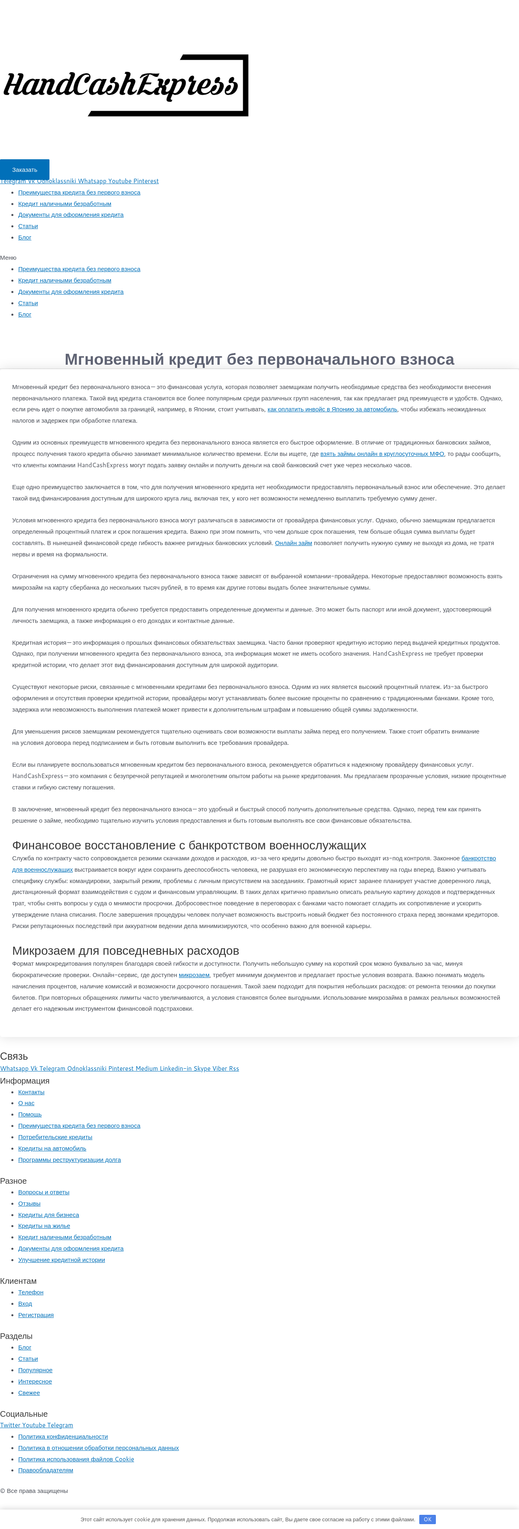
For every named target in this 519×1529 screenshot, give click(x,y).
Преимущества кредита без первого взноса (79, 192)
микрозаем (194, 975)
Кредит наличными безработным (64, 203)
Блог (24, 237)
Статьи (28, 226)
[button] (24, 169)
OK (428, 1519)
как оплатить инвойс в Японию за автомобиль (332, 409)
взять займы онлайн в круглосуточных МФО (382, 453)
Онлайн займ (293, 543)
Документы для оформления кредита (71, 214)
